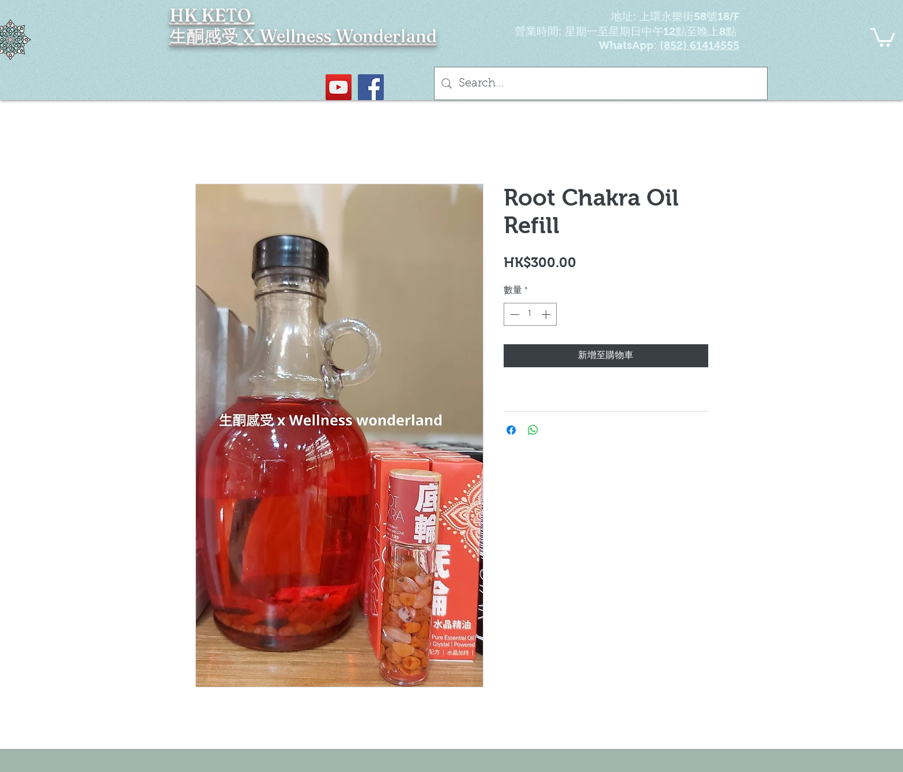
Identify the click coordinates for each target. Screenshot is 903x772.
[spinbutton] (530, 314)
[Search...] (601, 83)
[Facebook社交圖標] (371, 87)
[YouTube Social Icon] (339, 87)
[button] (882, 36)
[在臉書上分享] (511, 430)
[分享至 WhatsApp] (533, 430)
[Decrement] (513, 314)
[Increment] (547, 314)
